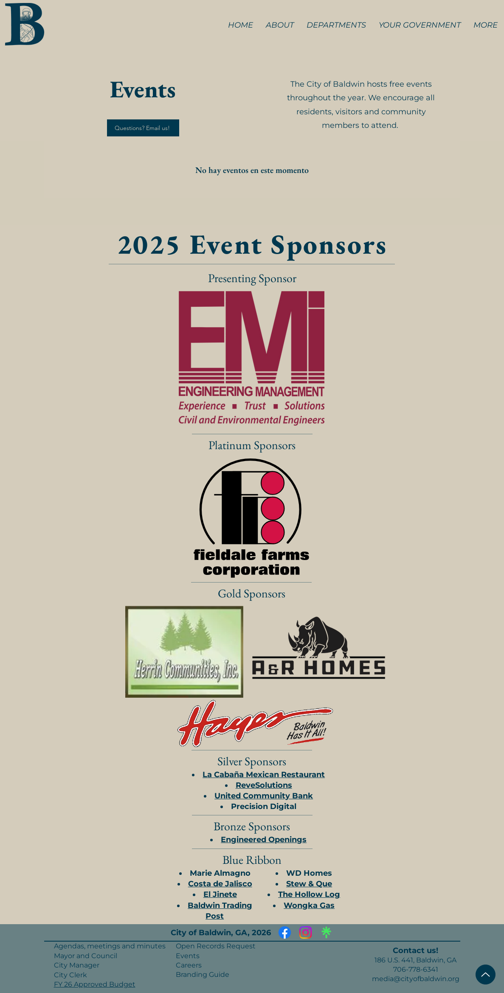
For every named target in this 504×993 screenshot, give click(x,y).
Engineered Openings (264, 839)
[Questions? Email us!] (143, 127)
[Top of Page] (486, 975)
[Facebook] (284, 932)
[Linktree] (326, 932)
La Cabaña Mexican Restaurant (264, 774)
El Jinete (220, 894)
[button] (279, 25)
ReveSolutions (264, 785)
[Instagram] (305, 932)
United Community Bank (263, 796)
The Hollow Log (309, 894)
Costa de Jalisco (220, 883)
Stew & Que (309, 883)
